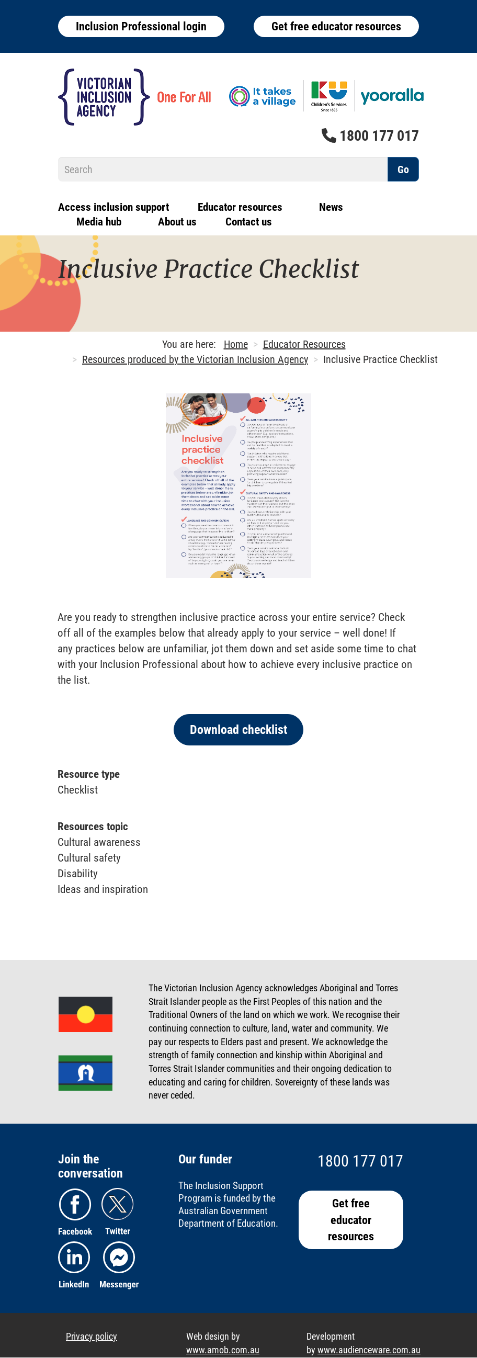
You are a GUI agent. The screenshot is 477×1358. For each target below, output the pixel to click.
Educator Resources (304, 344)
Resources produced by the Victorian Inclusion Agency (195, 359)
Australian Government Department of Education (227, 1217)
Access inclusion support (113, 207)
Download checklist (238, 729)
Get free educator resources (336, 26)
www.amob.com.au (222, 1349)
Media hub (98, 222)
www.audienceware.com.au (369, 1349)
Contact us (248, 222)
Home (236, 344)
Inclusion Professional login (141, 26)
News (331, 207)
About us (177, 222)
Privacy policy (91, 1336)
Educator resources (240, 207)
